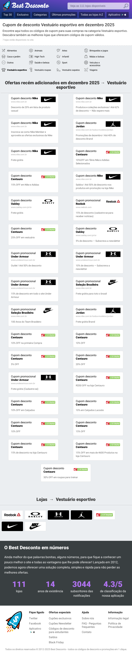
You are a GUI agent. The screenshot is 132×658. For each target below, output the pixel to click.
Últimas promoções (63, 14)
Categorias (40, 14)
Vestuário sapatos (71, 70)
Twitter (33, 618)
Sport (64, 62)
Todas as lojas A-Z (92, 14)
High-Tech (40, 56)
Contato (86, 632)
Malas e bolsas (97, 56)
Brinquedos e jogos (99, 50)
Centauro (86, 152)
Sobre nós (88, 618)
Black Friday (56, 642)
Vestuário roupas (43, 70)
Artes (64, 50)
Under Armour (23, 254)
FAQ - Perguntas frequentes (91, 625)
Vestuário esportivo (17, 70)
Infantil (65, 56)
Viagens (93, 70)
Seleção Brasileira (88, 283)
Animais (38, 50)
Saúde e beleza (42, 62)
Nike (24, 98)
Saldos (53, 637)
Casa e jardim (13, 56)
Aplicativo (114, 14)
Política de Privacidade (115, 625)
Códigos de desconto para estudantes (61, 630)
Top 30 (7, 14)
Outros (10, 62)
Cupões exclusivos (60, 618)
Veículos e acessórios (95, 64)
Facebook (35, 623)
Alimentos (12, 50)
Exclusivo (23, 14)
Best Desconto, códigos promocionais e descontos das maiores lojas (30, 6)
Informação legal (118, 618)
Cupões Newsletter (60, 623)
